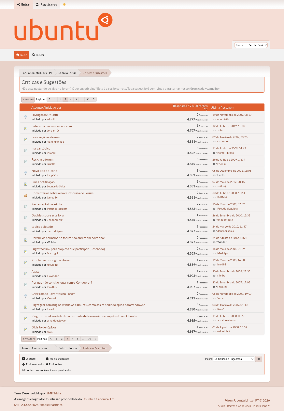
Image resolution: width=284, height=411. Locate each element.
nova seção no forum (46, 137)
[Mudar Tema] (64, 4)
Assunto (37, 107)
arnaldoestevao (56, 320)
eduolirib (52, 119)
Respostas (180, 105)
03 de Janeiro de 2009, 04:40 (230, 305)
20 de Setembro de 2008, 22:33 (231, 271)
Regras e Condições (239, 405)
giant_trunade (55, 141)
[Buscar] (251, 45)
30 (87, 99)
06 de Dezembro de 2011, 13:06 (231, 170)
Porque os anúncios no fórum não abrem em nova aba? (68, 238)
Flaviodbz (53, 275)
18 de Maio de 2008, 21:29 (228, 248)
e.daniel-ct (223, 331)
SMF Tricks (54, 393)
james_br (52, 197)
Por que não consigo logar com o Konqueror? (62, 282)
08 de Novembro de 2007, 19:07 (232, 293)
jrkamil (51, 152)
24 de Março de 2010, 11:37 (229, 226)
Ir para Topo (28, 339)
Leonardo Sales (56, 186)
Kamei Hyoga (225, 152)
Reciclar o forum (42, 159)
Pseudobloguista (57, 208)
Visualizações (198, 107)
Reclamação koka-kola (47, 204)
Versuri (51, 298)
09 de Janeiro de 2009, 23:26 (230, 137)
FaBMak (222, 197)
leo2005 (52, 287)
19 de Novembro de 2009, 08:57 (232, 114)
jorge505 (52, 175)
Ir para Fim (28, 99)
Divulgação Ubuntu (45, 115)
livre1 (50, 309)
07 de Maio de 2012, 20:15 (228, 181)
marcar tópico (41, 148)
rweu (50, 331)
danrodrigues (55, 231)
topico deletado (42, 226)
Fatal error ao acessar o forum (52, 126)
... (81, 99)
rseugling (52, 264)
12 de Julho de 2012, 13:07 (228, 126)
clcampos (223, 141)
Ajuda (221, 405)
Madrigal (52, 253)
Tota (219, 130)
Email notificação (43, 182)
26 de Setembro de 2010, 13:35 (231, 215)
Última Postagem (222, 107)
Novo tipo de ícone (44, 170)
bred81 (221, 264)
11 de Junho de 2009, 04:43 (229, 148)
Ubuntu (87, 399)
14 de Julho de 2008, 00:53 (228, 316)
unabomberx (55, 219)
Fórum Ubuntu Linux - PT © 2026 (247, 400)
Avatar (36, 271)
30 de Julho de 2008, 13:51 (228, 193)
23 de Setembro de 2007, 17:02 (231, 282)
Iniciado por (53, 107)
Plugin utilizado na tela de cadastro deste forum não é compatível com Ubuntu (84, 316)
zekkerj (221, 186)
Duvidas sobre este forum (49, 215)
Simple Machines (51, 404)
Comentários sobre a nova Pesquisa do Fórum (62, 193)
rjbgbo (221, 275)
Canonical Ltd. (105, 399)
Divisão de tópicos (44, 327)
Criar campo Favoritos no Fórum (53, 293)
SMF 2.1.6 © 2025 (26, 404)
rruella (51, 164)
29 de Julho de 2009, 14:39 (228, 159)
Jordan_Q (53, 130)
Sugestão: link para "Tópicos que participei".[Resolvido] (68, 249)
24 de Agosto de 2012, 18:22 (229, 237)
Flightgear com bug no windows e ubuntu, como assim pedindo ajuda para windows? (88, 305)
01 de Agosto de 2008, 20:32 (229, 327)
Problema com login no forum (51, 260)
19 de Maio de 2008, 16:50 (228, 260)
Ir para (208, 358)
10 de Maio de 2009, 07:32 (228, 204)
